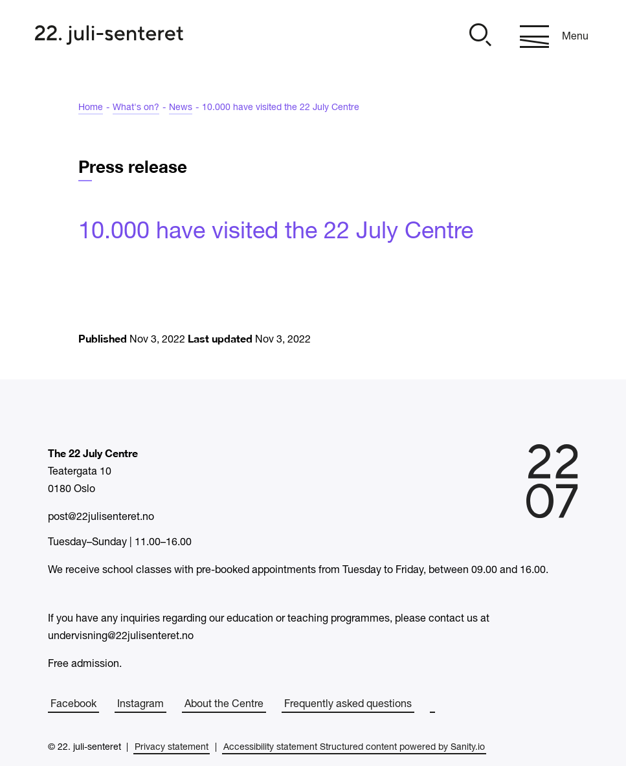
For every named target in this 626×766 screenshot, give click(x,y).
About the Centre (223, 704)
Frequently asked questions (348, 704)
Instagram (140, 704)
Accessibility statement (270, 747)
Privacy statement (171, 747)
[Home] (109, 36)
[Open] (478, 37)
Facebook (73, 704)
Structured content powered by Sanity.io (402, 747)
